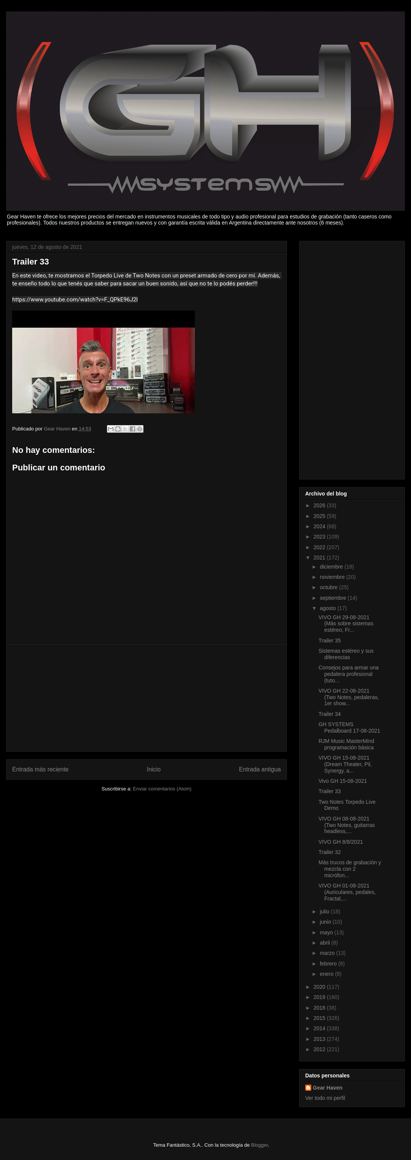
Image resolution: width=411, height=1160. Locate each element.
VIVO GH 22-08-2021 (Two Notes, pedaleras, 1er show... (349, 697)
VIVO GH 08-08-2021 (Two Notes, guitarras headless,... (347, 825)
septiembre (333, 598)
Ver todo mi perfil (325, 1098)
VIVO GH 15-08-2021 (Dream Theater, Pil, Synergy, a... (345, 764)
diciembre (332, 567)
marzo (328, 953)
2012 (320, 1049)
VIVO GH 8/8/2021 (341, 842)
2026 (320, 505)
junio (326, 922)
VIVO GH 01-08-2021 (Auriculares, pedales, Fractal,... (347, 892)
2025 (320, 516)
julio (325, 911)
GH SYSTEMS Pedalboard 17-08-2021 (349, 727)
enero (327, 974)
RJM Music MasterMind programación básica (346, 744)
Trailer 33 (330, 791)
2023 (320, 537)
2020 (320, 987)
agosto (328, 608)
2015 (320, 1018)
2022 (320, 547)
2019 (320, 997)
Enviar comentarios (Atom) (162, 789)
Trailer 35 (330, 640)
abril (325, 943)
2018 (320, 1008)
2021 (320, 558)
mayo (327, 932)
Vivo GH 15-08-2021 (343, 781)
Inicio (154, 769)
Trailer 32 (330, 852)
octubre (329, 587)
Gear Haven (327, 1088)
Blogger (259, 1145)
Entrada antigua (260, 769)
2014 (320, 1028)
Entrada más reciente (40, 769)
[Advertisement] (146, 698)
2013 (320, 1039)
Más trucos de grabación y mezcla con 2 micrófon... (350, 868)
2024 (320, 526)
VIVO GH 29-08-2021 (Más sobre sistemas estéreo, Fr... (346, 623)
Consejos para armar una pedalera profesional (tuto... (349, 674)
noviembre (333, 577)
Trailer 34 (330, 714)
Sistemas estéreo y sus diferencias (346, 654)
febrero (329, 964)
